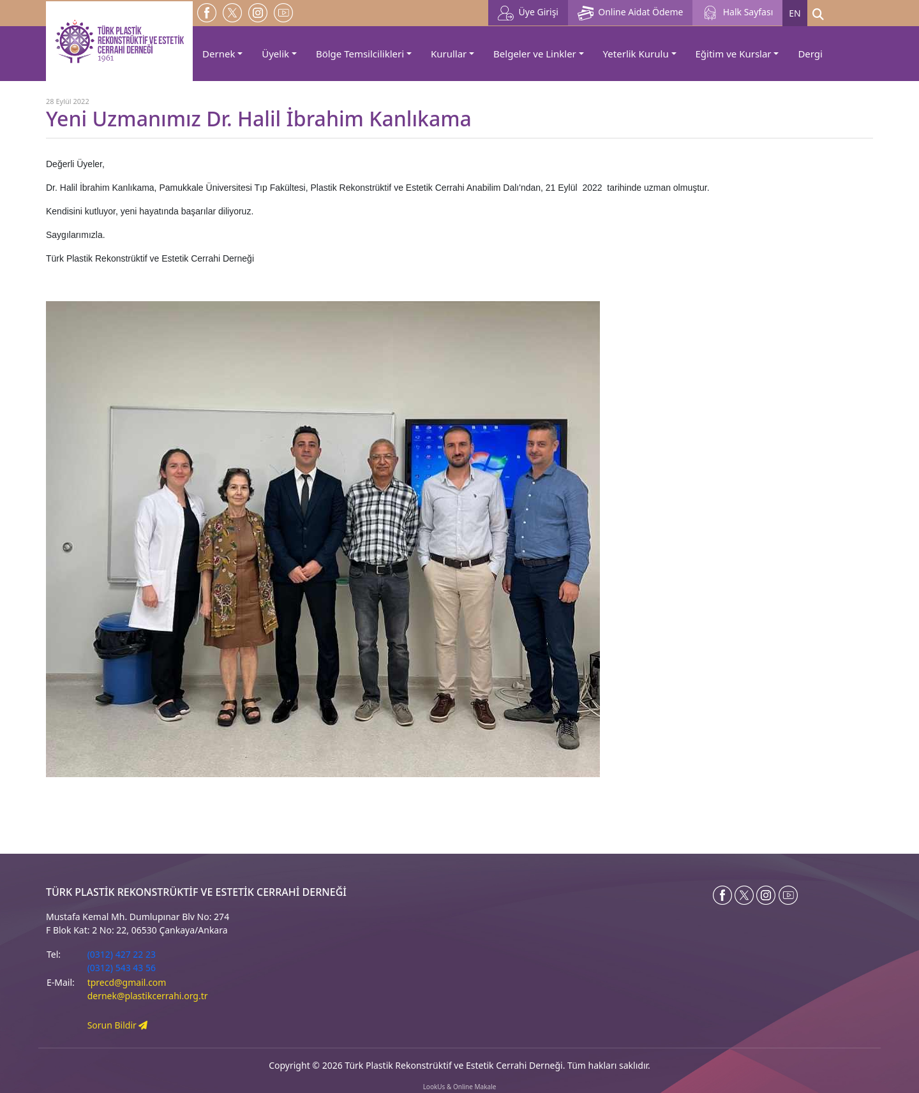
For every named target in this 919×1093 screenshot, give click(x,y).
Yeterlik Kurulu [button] (636, 53)
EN (794, 13)
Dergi (810, 53)
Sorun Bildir (117, 1025)
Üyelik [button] (275, 53)
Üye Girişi (528, 13)
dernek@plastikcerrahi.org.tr (147, 996)
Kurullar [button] (449, 53)
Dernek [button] (218, 53)
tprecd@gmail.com (127, 982)
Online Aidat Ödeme (630, 13)
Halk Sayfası (737, 13)
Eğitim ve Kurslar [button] (734, 53)
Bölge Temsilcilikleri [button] (360, 53)
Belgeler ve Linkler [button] (534, 53)
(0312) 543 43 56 (121, 968)
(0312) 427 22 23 (121, 954)
